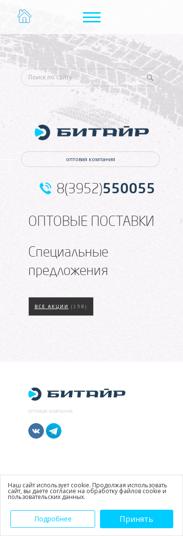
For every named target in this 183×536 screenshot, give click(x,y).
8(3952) (106, 188)
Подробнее (53, 518)
